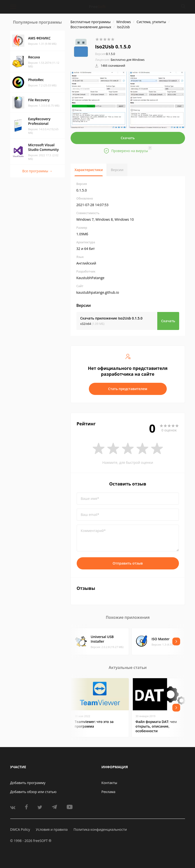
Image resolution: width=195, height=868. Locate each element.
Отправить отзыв (128, 563)
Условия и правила (51, 829)
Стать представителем (127, 388)
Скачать (128, 138)
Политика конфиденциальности (100, 829)
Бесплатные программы (91, 21)
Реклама (108, 791)
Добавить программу (28, 782)
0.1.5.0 (105, 54)
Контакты (109, 782)
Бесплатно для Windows (128, 60)
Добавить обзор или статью (33, 791)
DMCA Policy (20, 829)
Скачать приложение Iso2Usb (111, 318)
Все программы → (37, 171)
